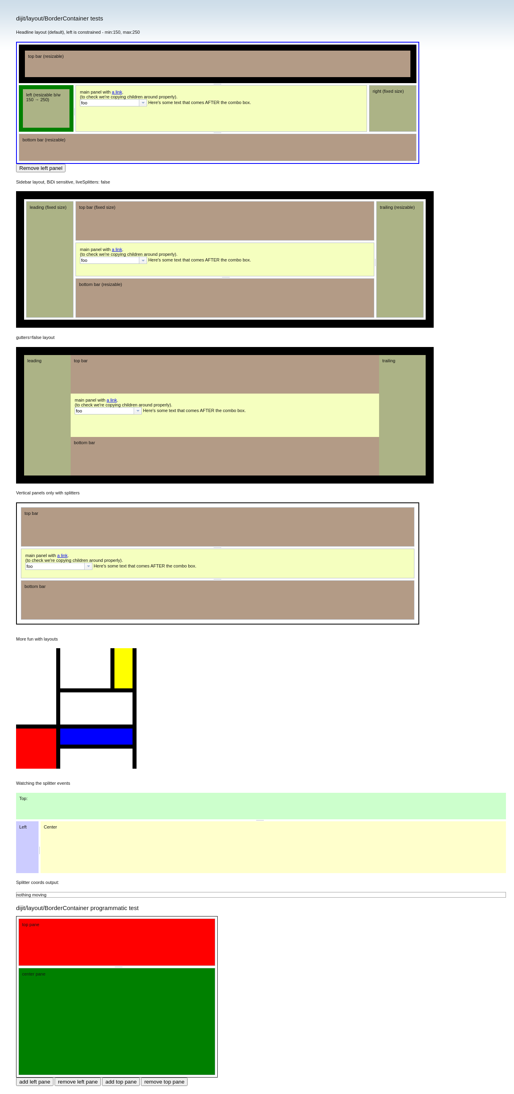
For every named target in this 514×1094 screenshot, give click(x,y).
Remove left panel (40, 168)
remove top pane (164, 1082)
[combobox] (113, 102)
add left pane (34, 1082)
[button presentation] (143, 103)
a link (117, 92)
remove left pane (78, 1082)
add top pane (121, 1082)
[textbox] (109, 103)
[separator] (217, 84)
